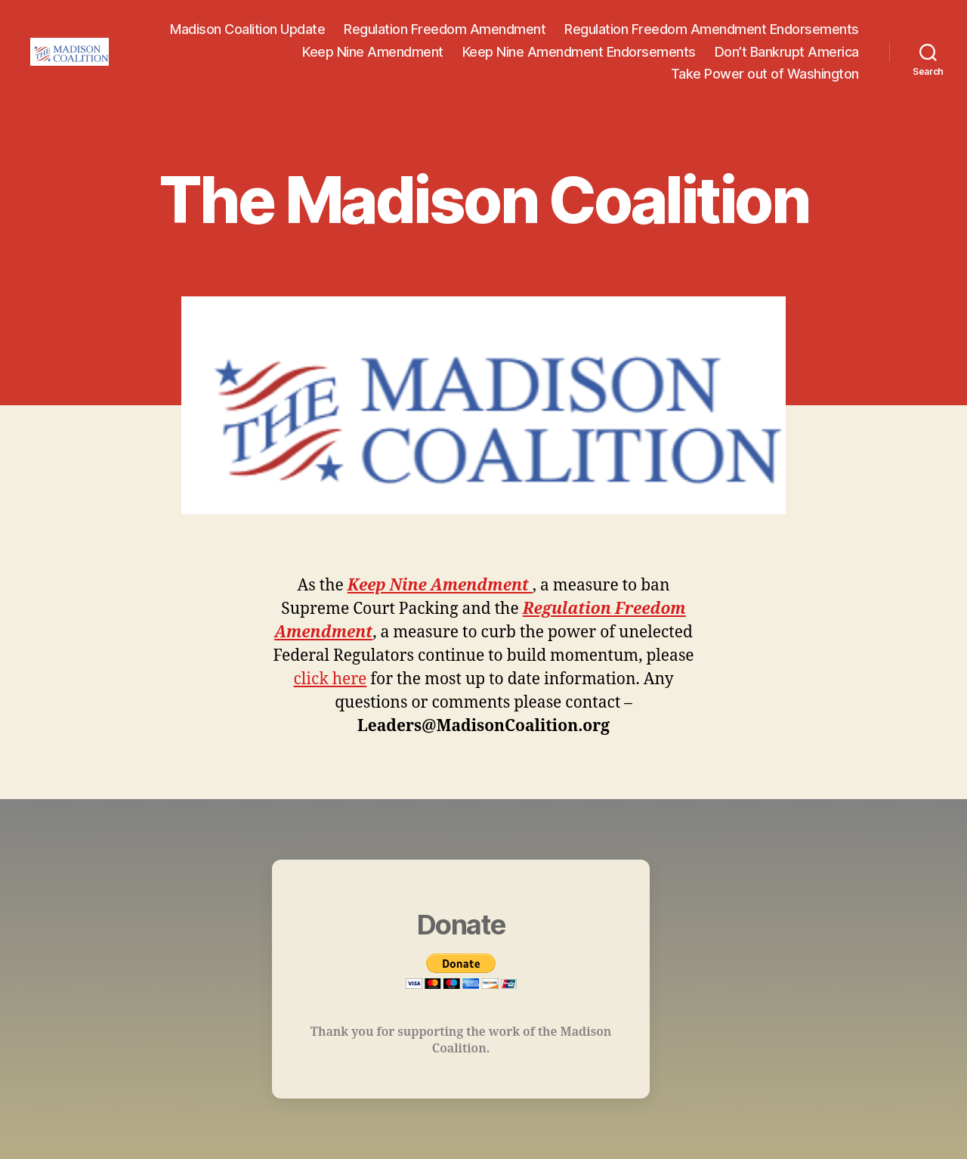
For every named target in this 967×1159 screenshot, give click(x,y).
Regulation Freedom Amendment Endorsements (711, 29)
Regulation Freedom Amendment (444, 29)
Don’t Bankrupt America (787, 52)
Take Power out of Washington (765, 74)
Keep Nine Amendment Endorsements (579, 52)
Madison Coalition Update (247, 29)
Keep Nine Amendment (372, 52)
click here (329, 679)
